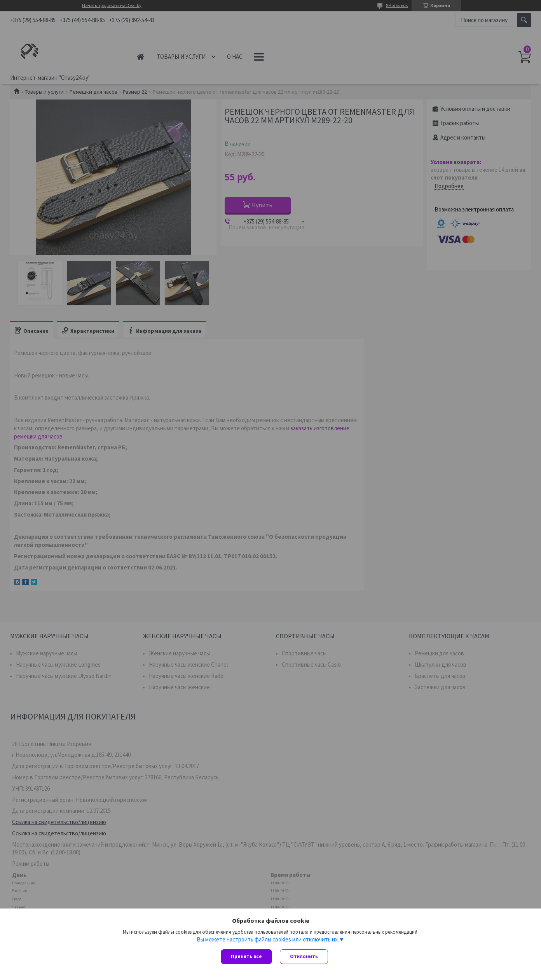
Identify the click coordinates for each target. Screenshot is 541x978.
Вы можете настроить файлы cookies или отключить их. (268, 939)
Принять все (246, 956)
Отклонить (304, 956)
